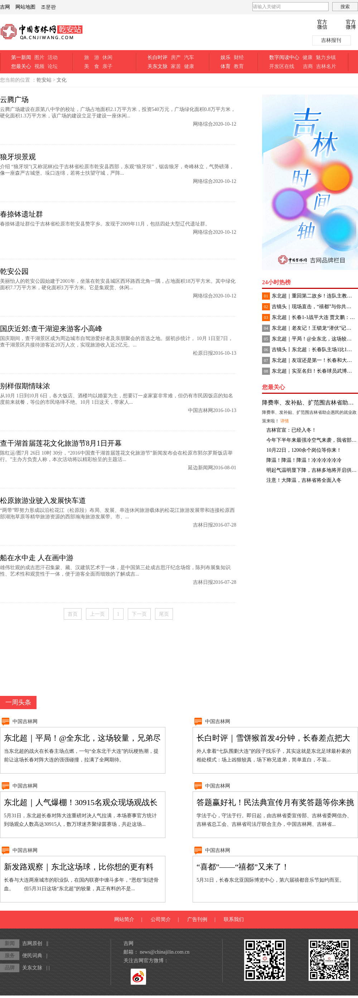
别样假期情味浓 (25, 386)
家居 (176, 66)
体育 (226, 66)
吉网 (5, 7)
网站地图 (25, 7)
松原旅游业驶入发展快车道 (43, 500)
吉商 (308, 66)
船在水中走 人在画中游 (36, 558)
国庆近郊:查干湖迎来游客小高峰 (51, 329)
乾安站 (44, 80)
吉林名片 (326, 66)
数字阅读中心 (284, 57)
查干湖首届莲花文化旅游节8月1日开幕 (61, 443)
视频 (39, 66)
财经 (239, 57)
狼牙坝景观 (18, 157)
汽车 (189, 57)
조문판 (48, 7)
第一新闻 (21, 57)
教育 (239, 66)
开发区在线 (281, 66)
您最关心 (21, 66)
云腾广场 (14, 99)
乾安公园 (14, 271)
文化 (62, 80)
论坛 (53, 66)
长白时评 (157, 57)
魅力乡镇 (326, 57)
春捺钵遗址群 (21, 214)
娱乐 (226, 57)
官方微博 (351, 25)
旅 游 (91, 57)
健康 (189, 66)
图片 (39, 57)
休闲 (107, 57)
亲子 (107, 66)
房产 (176, 57)
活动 (53, 57)
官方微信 (322, 25)
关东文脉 (157, 66)
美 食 (91, 66)
